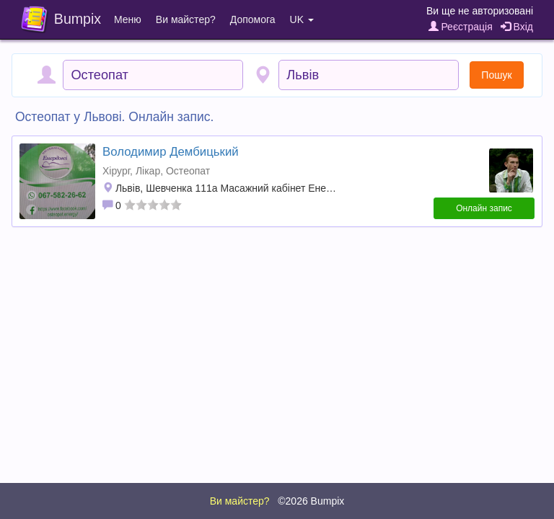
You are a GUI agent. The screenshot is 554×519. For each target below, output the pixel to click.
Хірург (116, 171)
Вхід (517, 26)
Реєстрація (460, 26)
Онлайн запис (484, 208)
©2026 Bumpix (311, 501)
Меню (127, 19)
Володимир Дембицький (170, 152)
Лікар (148, 171)
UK (302, 19)
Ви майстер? (186, 19)
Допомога (253, 19)
